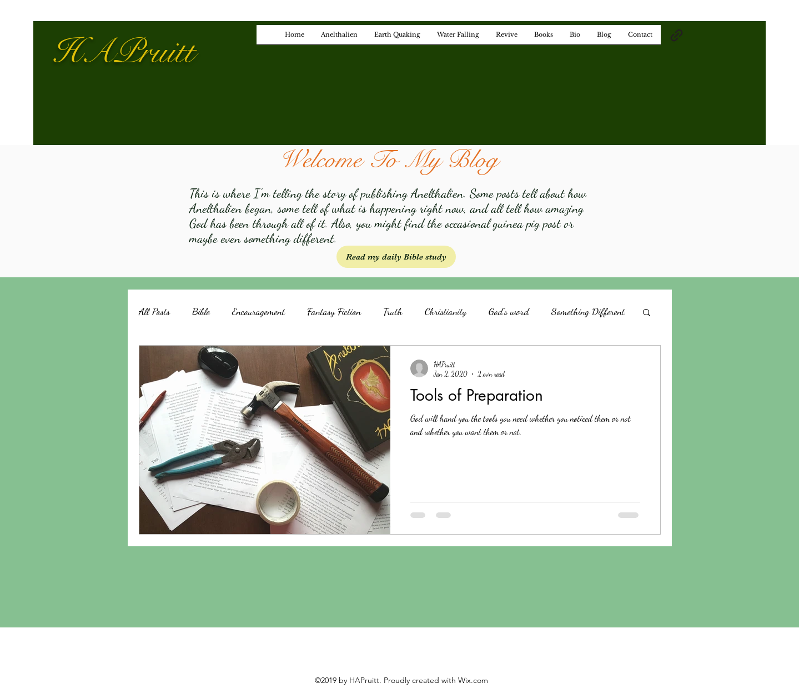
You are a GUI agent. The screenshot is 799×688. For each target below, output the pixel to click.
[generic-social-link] (676, 35)
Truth (393, 311)
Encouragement (258, 311)
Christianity (445, 311)
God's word (509, 311)
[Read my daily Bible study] (396, 257)
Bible (201, 311)
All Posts (154, 311)
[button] (646, 313)
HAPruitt (123, 52)
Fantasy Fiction (334, 311)
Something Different (588, 311)
